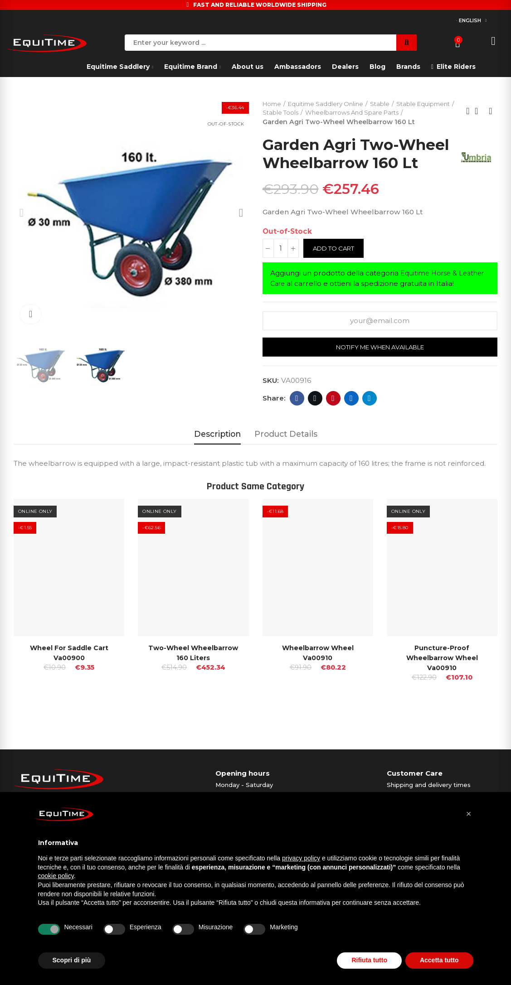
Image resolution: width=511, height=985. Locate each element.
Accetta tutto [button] (439, 960)
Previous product (468, 116)
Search (406, 42)
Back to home (479, 116)
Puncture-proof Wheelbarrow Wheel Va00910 (442, 687)
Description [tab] (217, 463)
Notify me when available (379, 376)
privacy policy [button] (301, 858)
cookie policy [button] (56, 875)
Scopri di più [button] (72, 960)
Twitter (314, 427)
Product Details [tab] (285, 463)
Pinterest (333, 427)
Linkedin (351, 427)
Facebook (296, 427)
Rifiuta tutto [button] (369, 960)
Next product (490, 116)
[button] (469, 813)
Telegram (369, 427)
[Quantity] (281, 277)
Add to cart (336, 277)
